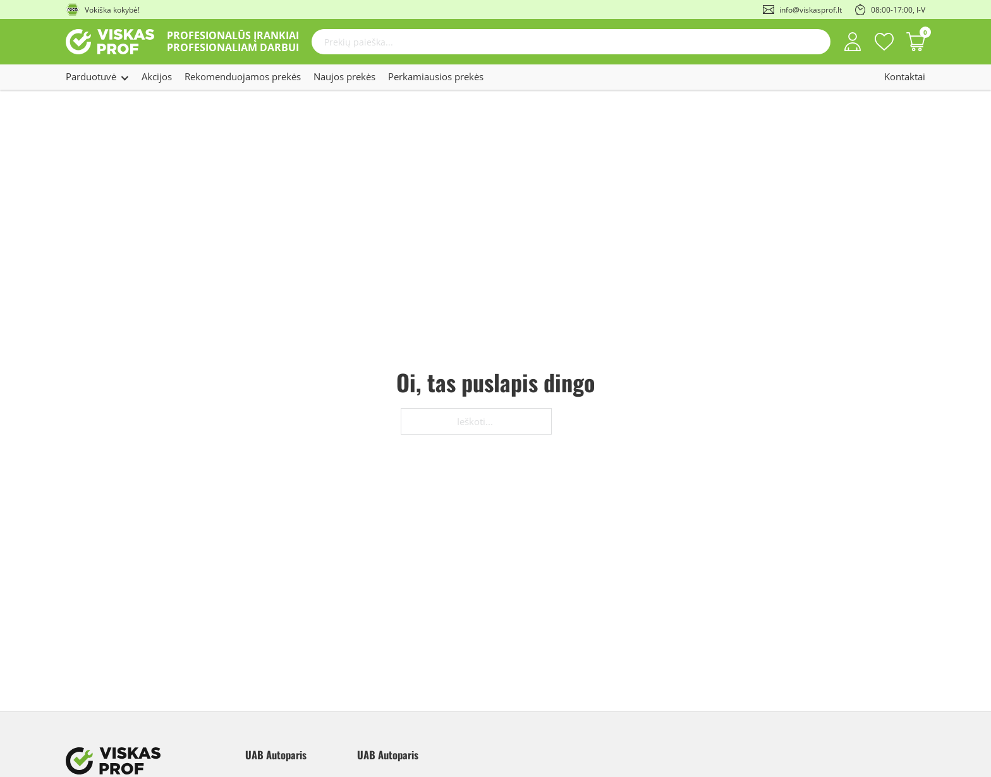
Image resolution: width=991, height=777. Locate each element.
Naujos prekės (344, 76)
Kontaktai (904, 76)
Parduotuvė (91, 76)
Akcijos (157, 76)
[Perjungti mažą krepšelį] (915, 41)
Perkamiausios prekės (435, 76)
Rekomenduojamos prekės (243, 76)
